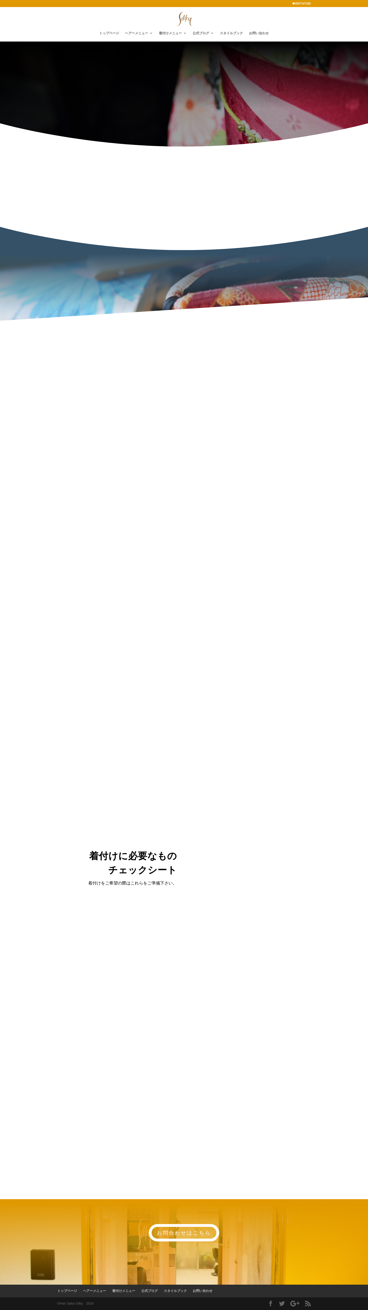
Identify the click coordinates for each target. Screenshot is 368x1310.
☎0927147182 (301, 3)
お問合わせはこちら (184, 1232)
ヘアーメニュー (136, 33)
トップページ (109, 33)
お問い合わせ (259, 33)
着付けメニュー (170, 33)
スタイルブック (231, 33)
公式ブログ (201, 33)
